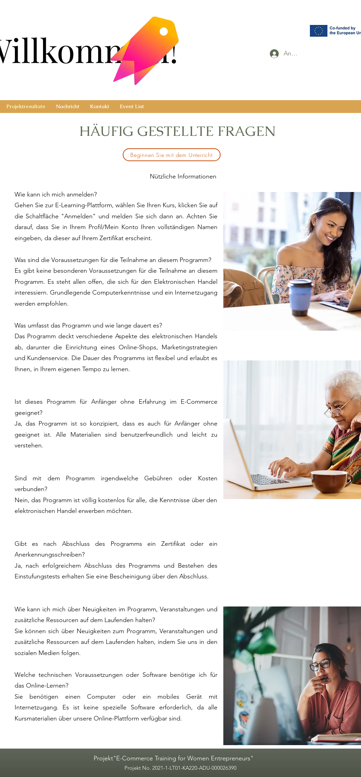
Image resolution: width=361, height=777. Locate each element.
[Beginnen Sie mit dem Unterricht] (172, 154)
